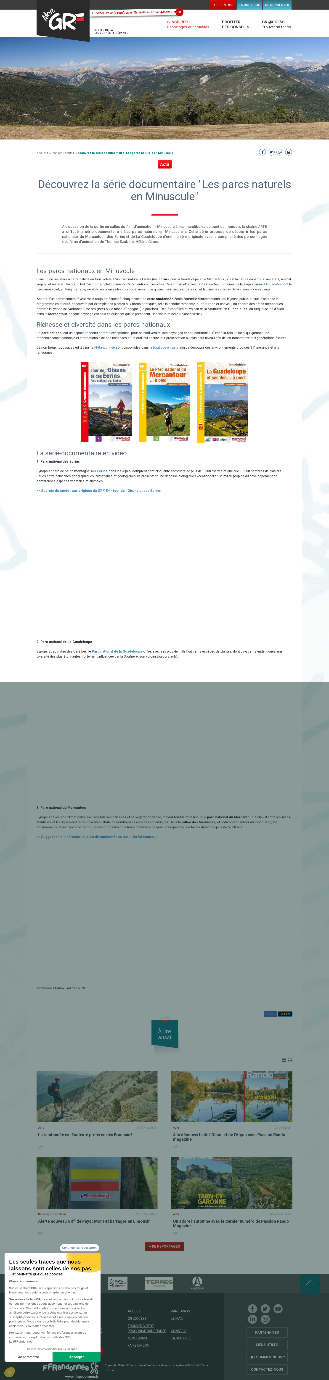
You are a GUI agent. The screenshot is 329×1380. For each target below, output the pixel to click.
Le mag (177, 1319)
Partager (270, 1014)
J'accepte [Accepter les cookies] (77, 1357)
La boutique (249, 5)
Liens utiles (267, 1345)
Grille (283, 1060)
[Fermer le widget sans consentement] (79, 1247)
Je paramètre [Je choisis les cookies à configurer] (28, 1357)
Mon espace (138, 1338)
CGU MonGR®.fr (196, 1365)
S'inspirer (55, 153)
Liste (290, 1060)
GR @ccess (137, 1319)
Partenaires (267, 1332)
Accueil (41, 153)
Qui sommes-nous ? (267, 1357)
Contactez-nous (267, 1369)
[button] (9, 1372)
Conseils (178, 1331)
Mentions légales (173, 1365)
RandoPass (180, 1311)
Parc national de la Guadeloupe (117, 651)
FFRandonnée (104, 347)
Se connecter (277, 5)
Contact (111, 1370)
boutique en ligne (165, 347)
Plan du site (152, 1365)
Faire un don (223, 5)
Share (41, 1146)
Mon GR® (63, 21)
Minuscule (271, 284)
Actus (68, 153)
